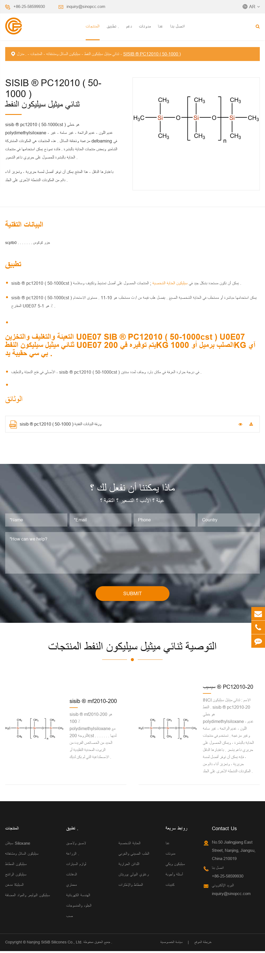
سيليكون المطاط (16, 866)
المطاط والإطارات (131, 886)
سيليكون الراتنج (15, 876)
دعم (129, 26)
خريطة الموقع (202, 944)
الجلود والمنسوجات (78, 907)
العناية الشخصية (129, 845)
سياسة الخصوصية (171, 944)
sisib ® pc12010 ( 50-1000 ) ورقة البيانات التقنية (55, 424)
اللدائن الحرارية (129, 866)
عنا (160, 26)
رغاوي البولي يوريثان (134, 876)
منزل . (21, 53)
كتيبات (170, 886)
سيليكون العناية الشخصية (169, 283)
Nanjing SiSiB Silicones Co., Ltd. (54, 944)
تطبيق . (113, 26)
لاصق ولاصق (76, 845)
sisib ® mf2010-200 (93, 703)
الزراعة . (72, 855)
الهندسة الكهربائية (78, 897)
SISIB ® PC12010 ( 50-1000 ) (152, 53)
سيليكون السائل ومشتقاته (63, 53)
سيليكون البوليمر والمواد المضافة (27, 897)
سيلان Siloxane (17, 845)
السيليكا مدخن (14, 886)
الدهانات (71, 876)
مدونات (145, 26)
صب (69, 918)
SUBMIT (132, 595)
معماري (71, 886)
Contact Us (224, 830)
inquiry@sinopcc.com (86, 6)
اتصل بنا (177, 26)
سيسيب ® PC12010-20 (228, 688)
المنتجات (93, 26)
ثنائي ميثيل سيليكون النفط (101, 53)
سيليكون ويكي (175, 866)
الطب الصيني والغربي (134, 855)
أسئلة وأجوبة (174, 876)
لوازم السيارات (76, 866)
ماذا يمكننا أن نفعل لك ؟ (132, 489)
